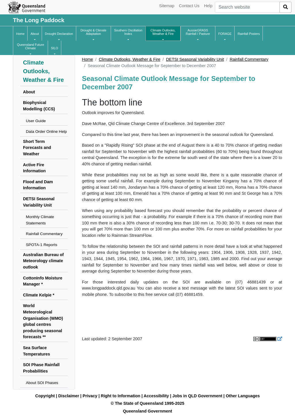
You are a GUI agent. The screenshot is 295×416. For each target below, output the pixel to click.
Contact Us (189, 5)
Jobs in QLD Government (198, 396)
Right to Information (120, 396)
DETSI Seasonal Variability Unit (195, 59)
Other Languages (243, 396)
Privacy (90, 396)
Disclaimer (68, 396)
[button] (35, 34)
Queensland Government (147, 411)
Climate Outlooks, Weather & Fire (129, 59)
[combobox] (247, 7)
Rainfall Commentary (249, 59)
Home (87, 59)
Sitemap (166, 5)
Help (208, 5)
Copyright (45, 396)
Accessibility (156, 396)
